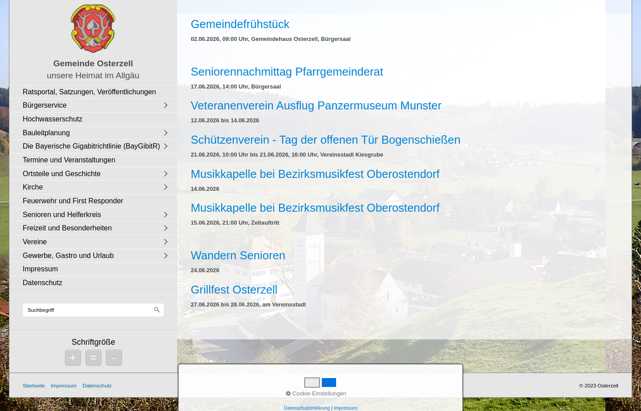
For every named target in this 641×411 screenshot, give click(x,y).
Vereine (35, 242)
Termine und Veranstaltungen (69, 160)
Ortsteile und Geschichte (62, 173)
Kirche (33, 187)
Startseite (34, 385)
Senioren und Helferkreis (62, 214)
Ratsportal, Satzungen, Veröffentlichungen (89, 92)
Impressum (40, 269)
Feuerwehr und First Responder (73, 201)
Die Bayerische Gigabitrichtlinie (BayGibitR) (91, 146)
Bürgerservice (45, 105)
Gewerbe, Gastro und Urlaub (68, 255)
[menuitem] (95, 92)
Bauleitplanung (46, 133)
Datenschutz (42, 282)
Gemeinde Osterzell (93, 63)
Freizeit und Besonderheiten (67, 228)
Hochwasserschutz (52, 119)
